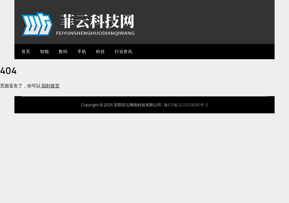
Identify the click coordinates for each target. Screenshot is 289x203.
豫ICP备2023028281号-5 (186, 104)
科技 (100, 51)
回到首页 (50, 86)
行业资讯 (123, 51)
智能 (44, 51)
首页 (25, 51)
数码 (63, 51)
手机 (81, 51)
